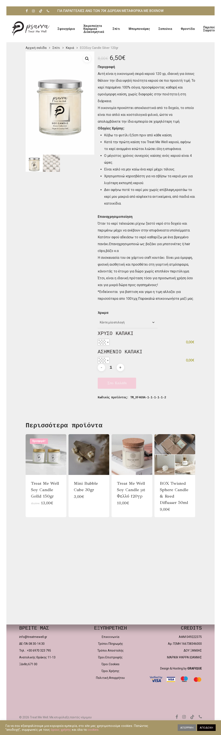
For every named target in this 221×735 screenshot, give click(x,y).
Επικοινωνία (110, 637)
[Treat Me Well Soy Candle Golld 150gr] (46, 454)
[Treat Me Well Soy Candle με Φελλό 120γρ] (132, 454)
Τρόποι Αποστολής (110, 650)
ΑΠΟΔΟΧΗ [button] (206, 727)
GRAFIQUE (194, 668)
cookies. (93, 730)
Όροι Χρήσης (110, 671)
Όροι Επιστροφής (110, 657)
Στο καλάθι (116, 383)
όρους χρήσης (61, 730)
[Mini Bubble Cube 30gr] (88, 454)
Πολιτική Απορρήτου (110, 678)
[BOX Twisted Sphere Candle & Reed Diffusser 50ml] (174, 454)
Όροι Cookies (110, 664)
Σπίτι (56, 48)
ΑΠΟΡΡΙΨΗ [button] (186, 727)
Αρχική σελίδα (36, 48)
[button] (87, 59)
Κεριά (70, 48)
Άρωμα (103, 313)
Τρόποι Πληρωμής (110, 643)
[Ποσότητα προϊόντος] (111, 367)
